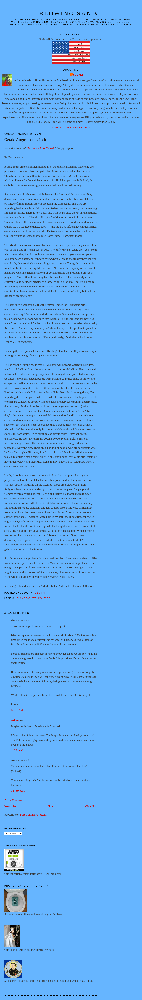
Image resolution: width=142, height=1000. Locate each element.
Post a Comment (13, 800)
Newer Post (11, 806)
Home (51, 806)
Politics (44, 598)
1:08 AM (17, 750)
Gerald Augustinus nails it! (25, 139)
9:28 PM (40, 593)
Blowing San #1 (71, 13)
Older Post (91, 806)
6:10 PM (17, 710)
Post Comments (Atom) (33, 814)
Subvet (78, 75)
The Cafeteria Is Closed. (40, 148)
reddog (15, 720)
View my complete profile (71, 127)
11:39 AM (18, 790)
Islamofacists (26, 598)
